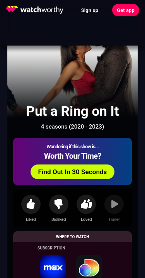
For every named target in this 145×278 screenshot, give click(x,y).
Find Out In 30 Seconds (72, 172)
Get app (126, 10)
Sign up (89, 10)
